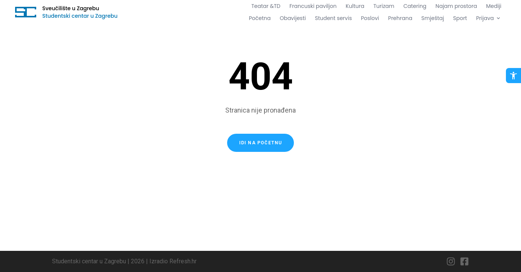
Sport (460, 18)
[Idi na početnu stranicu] (25, 12)
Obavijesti (293, 18)
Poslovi (370, 18)
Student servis (333, 18)
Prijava (488, 18)
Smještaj (432, 18)
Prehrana (400, 18)
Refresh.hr (183, 261)
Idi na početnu (260, 142)
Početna (260, 18)
